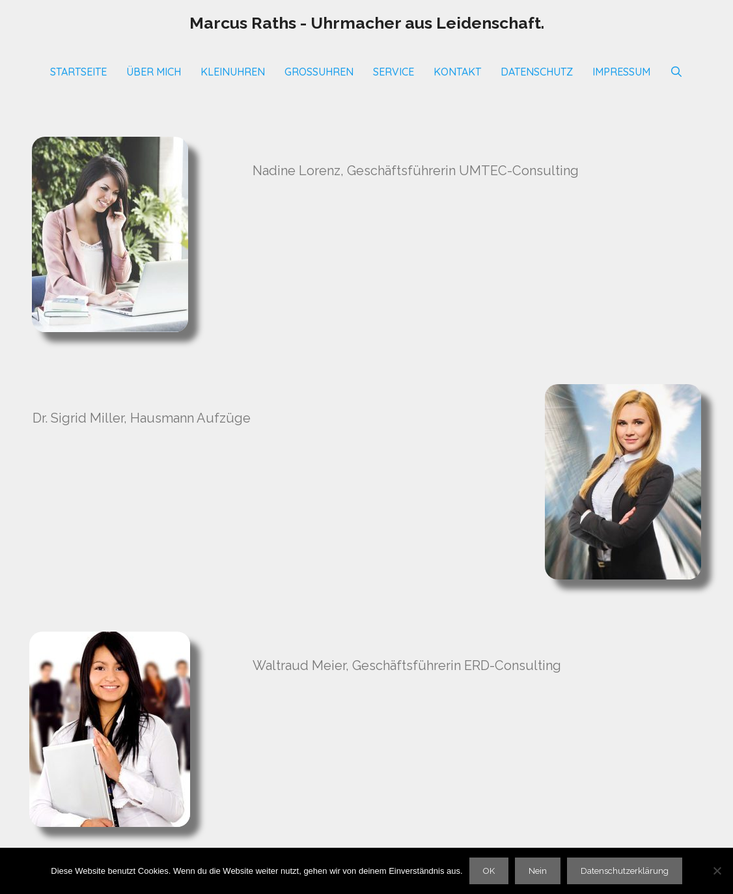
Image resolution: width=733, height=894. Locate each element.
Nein (538, 871)
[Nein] (716, 870)
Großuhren (318, 71)
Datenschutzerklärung (625, 871)
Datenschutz (537, 71)
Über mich (153, 71)
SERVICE (393, 71)
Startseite (78, 71)
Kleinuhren (233, 71)
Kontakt (457, 71)
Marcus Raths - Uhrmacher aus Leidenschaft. (366, 23)
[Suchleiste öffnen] (676, 72)
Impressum (621, 71)
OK (489, 871)
